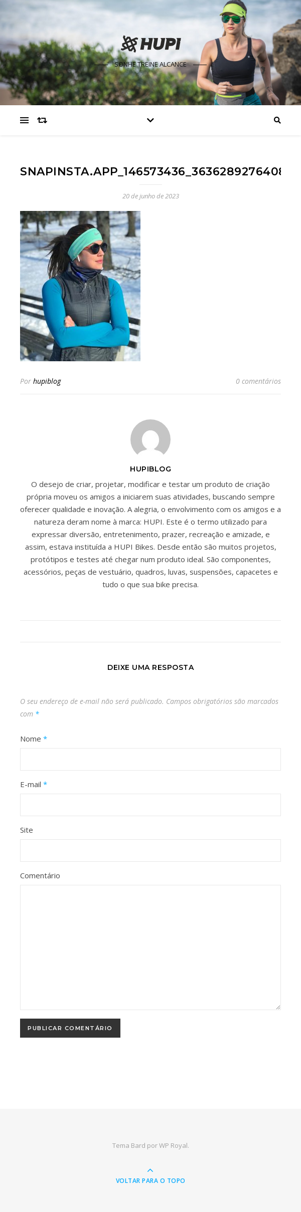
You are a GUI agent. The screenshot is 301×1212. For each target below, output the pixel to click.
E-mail (33, 784)
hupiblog (47, 381)
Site (26, 830)
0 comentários (258, 381)
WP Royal (173, 1145)
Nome (33, 739)
